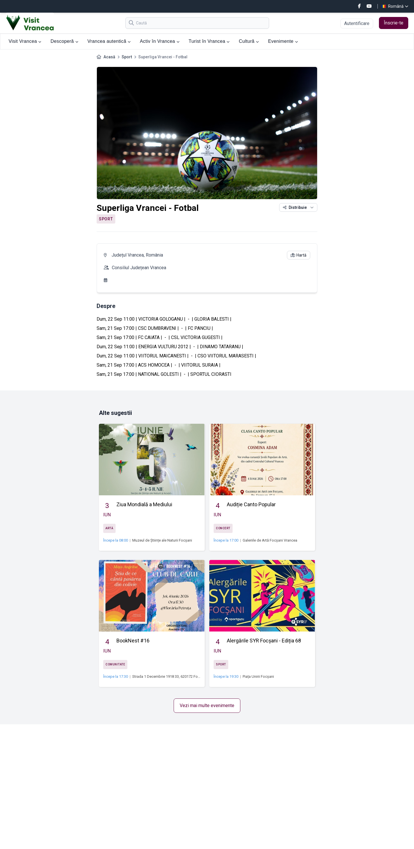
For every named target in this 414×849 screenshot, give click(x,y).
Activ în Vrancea (160, 41)
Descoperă (64, 41)
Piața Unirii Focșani (258, 676)
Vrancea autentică (109, 41)
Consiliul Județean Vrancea (139, 267)
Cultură (249, 41)
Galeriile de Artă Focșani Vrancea (270, 540)
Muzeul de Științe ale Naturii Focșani (162, 540)
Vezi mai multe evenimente (207, 705)
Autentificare (356, 23)
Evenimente (283, 41)
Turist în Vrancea (209, 41)
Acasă (109, 57)
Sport (127, 57)
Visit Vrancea (25, 41)
